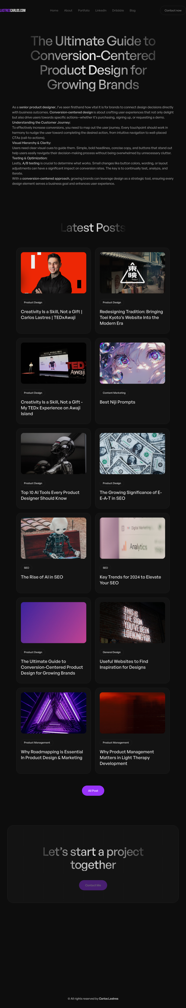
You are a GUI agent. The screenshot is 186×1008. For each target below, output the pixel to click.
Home (54, 10)
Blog (133, 10)
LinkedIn (100, 10)
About (68, 10)
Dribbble (118, 10)
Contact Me (93, 884)
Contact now (173, 10)
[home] (12, 10)
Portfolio (84, 10)
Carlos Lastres (108, 998)
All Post (93, 790)
